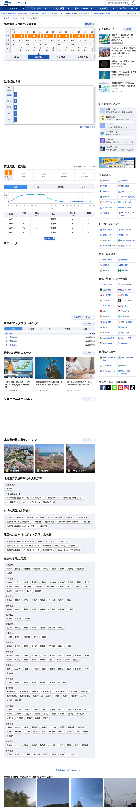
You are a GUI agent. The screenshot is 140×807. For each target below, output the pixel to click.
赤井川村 (10, 736)
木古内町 (51, 745)
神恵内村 (51, 732)
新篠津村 (18, 700)
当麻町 (62, 582)
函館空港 (38, 522)
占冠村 (60, 587)
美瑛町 (17, 587)
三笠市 (52, 709)
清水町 (60, 655)
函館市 (9, 745)
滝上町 (34, 628)
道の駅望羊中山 (12, 502)
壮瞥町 (52, 669)
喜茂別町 (81, 727)
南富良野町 (51, 587)
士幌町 (25, 655)
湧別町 (25, 628)
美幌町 (17, 609)
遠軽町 (17, 628)
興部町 (42, 628)
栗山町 (54, 714)
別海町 (17, 637)
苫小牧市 (18, 669)
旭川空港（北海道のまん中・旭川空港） (21, 526)
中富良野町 (39, 587)
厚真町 (69, 669)
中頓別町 (36, 569)
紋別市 (9, 628)
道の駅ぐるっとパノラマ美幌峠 (69, 550)
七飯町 (60, 745)
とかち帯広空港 (81, 517)
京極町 (9, 732)
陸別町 (67, 660)
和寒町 (68, 587)
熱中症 (9, 95)
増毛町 (17, 600)
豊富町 (54, 569)
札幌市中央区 (12, 692)
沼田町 (45, 718)
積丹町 (60, 732)
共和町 (27, 732)
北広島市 (74, 696)
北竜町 (37, 718)
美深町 (9, 591)
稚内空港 (69, 517)
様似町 (42, 682)
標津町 (35, 637)
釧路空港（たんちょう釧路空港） (19, 522)
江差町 (17, 754)
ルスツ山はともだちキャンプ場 (18, 498)
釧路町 (17, 646)
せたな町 (71, 754)
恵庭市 (65, 696)
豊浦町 (44, 669)
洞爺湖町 (78, 669)
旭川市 (9, 582)
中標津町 (26, 637)
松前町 (25, 745)
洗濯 (9, 119)
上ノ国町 (26, 754)
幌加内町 (38, 591)
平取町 (17, 682)
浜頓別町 (26, 569)
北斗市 (17, 745)
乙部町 (45, 754)
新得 (11, 337)
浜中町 (34, 646)
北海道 (14, 18)
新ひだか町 (62, 682)
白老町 (60, 669)
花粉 (9, 113)
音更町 (17, 655)
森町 (76, 745)
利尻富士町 (80, 569)
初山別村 (51, 600)
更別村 (87, 655)
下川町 (85, 587)
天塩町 (69, 600)
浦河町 (34, 682)
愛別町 (78, 582)
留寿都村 (71, 727)
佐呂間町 (61, 609)
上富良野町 (27, 587)
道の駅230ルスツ (54, 498)
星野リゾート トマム (46, 541)
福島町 (34, 745)
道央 (22, 18)
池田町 (34, 660)
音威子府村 (19, 591)
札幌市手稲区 (25, 696)
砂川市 (69, 709)
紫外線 (9, 101)
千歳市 (57, 696)
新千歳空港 (40, 517)
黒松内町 (35, 727)
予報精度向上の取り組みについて (69, 770)
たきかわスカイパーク (15, 517)
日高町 (9, 682)
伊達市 (35, 669)
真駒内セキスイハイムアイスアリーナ (20, 541)
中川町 (29, 591)
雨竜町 (29, 718)
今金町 (62, 754)
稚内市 (9, 569)
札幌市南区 (73, 692)
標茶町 (42, 646)
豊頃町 (42, 660)
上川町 (87, 582)
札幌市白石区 (48, 692)
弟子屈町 (51, 646)
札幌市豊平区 (61, 692)
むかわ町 (10, 673)
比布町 (70, 582)
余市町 (85, 732)
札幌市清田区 (38, 696)
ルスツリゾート (38, 498)
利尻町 (70, 569)
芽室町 (69, 655)
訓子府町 (18, 619)
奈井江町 (18, 714)
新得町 (52, 655)
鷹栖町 (44, 582)
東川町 (9, 587)
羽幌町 (42, 600)
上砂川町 (28, 714)
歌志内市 (78, 709)
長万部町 (85, 745)
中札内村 (78, 655)
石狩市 (83, 696)
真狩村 (62, 727)
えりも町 (51, 682)
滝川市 (60, 709)
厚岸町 (25, 646)
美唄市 (27, 709)
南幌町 (9, 714)
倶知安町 (18, 732)
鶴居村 (60, 646)
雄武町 (60, 628)
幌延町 (9, 573)
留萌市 (9, 600)
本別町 (50, 660)
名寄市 (25, 582)
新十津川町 (80, 714)
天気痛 (9, 107)
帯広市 (9, 655)
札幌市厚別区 (12, 696)
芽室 (11, 341)
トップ (6, 18)
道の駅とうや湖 (49, 502)
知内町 (42, 745)
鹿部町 (69, 745)
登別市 (27, 669)
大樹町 (9, 660)
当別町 (9, 700)
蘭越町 (44, 727)
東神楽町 (53, 582)
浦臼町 (70, 714)
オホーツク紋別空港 (55, 517)
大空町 (70, 609)
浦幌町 (75, 660)
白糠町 (69, 646)
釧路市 (9, 646)
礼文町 (62, 569)
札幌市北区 (24, 692)
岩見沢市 (18, 709)
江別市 (48, 696)
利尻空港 (29, 517)
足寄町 (59, 660)
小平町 (25, 600)
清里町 (42, 609)
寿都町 (25, 727)
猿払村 (17, 569)
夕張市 (9, 709)
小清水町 (51, 609)
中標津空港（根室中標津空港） (69, 522)
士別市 (17, 582)
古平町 (69, 732)
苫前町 (34, 600)
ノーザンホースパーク (31, 550)
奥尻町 (54, 754)
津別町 (25, 609)
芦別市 (35, 709)
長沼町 (45, 714)
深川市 (87, 709)
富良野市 (35, 582)
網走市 (9, 609)
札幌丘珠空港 (49, 522)
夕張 (11, 345)
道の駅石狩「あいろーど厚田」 (66, 546)
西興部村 (51, 628)
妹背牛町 (10, 718)
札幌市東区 (36, 692)
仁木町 (77, 732)
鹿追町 (44, 655)
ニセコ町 (53, 727)
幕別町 (25, 660)
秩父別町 (20, 718)
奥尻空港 (86, 522)
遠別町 (60, 600)
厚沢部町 (36, 754)
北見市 (9, 619)
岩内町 (35, 732)
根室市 (9, 637)
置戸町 (27, 619)
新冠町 (25, 682)
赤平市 (44, 709)
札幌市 (9, 489)
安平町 (87, 669)
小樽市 (9, 727)
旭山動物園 (47, 546)
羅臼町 (44, 637)
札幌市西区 (85, 692)
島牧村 (17, 727)
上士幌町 (35, 655)
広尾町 (17, 660)
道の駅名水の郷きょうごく (73, 498)
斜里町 (34, 609)
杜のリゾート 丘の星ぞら (31, 502)
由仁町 (37, 714)
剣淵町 (77, 587)
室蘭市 (9, 669)
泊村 (43, 732)
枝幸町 (45, 569)
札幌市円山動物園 (13, 550)
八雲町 (9, 754)
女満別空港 (43, 526)
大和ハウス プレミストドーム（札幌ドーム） (23, 546)
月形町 (62, 714)
